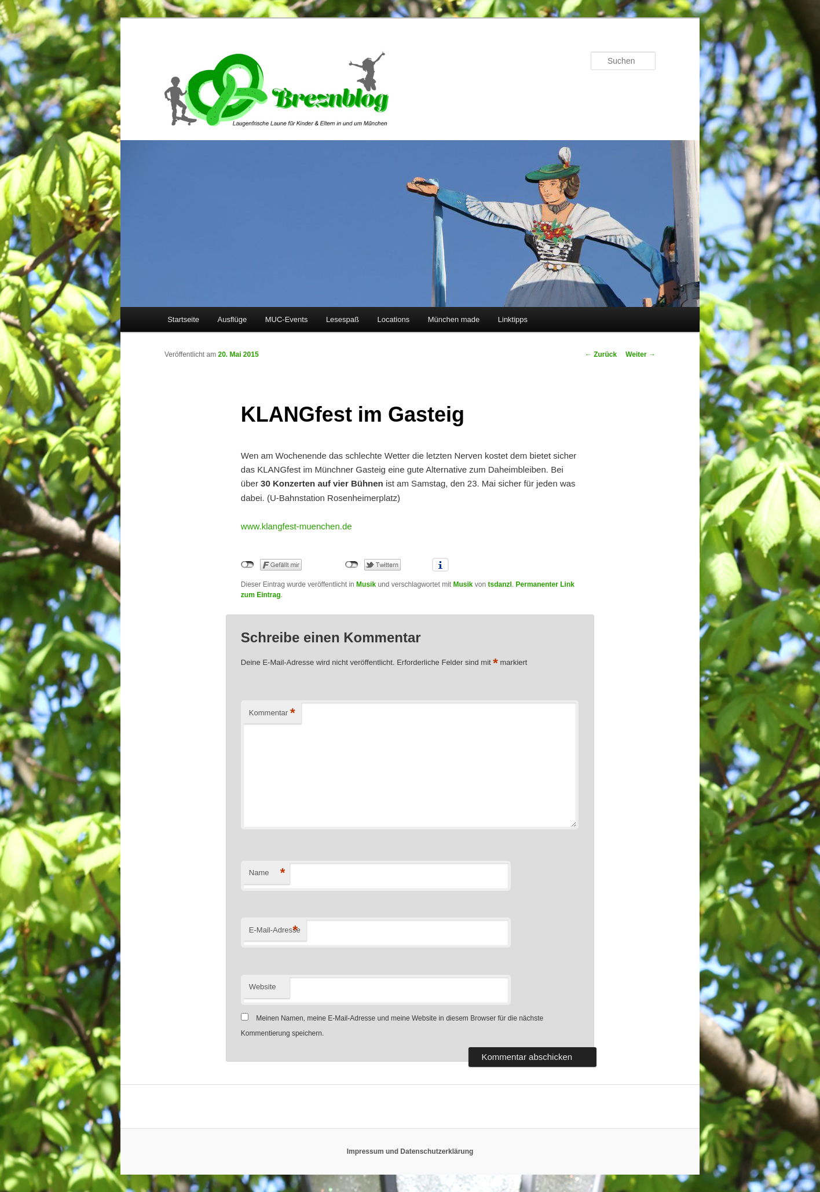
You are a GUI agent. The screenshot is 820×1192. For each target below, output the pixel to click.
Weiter (640, 354)
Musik (366, 584)
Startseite (183, 319)
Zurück (601, 354)
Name (267, 873)
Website (262, 986)
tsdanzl (500, 584)
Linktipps (513, 319)
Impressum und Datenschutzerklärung (410, 1151)
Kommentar (272, 713)
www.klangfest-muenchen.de (296, 526)
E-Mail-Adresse (275, 930)
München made (454, 319)
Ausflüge (232, 319)
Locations (393, 319)
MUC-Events (286, 319)
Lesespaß (342, 319)
